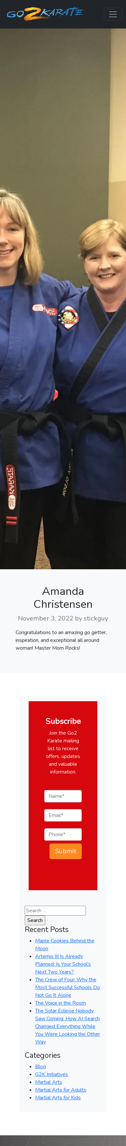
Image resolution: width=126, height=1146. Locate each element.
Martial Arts (48, 1082)
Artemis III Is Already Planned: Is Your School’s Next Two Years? (63, 964)
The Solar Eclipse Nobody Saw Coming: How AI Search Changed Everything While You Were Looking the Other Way (67, 1026)
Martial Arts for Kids (58, 1097)
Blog (40, 1066)
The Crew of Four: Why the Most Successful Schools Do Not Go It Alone (67, 987)
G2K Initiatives (51, 1074)
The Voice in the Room (60, 1003)
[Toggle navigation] (113, 14)
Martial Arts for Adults (60, 1089)
